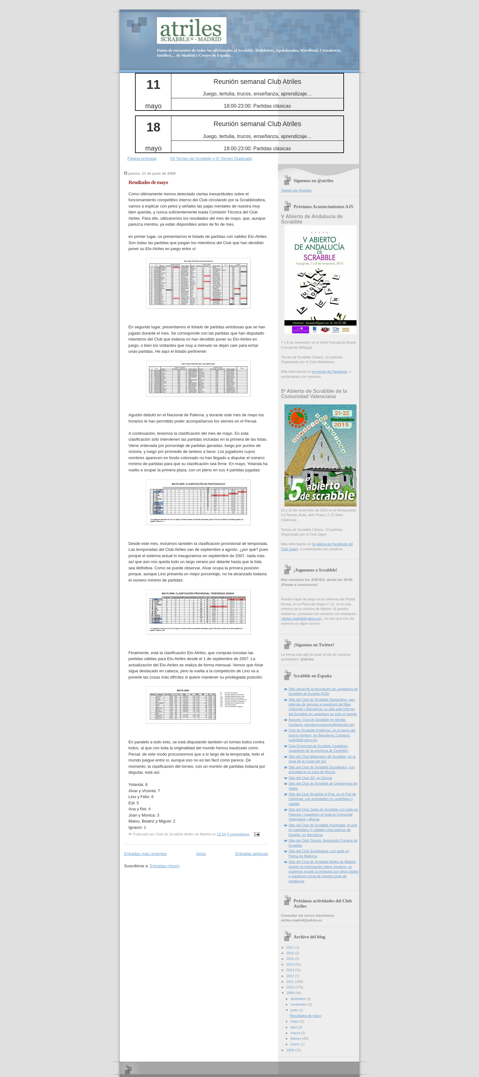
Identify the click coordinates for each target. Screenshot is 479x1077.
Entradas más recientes (145, 853)
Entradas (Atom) (165, 866)
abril (294, 1027)
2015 (290, 959)
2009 (290, 993)
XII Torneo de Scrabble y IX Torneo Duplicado (211, 158)
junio (294, 1010)
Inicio (201, 853)
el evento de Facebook (329, 371)
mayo (295, 1021)
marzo (295, 1033)
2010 (290, 987)
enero (295, 1044)
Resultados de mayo (148, 182)
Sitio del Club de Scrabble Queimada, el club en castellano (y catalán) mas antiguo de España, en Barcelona (323, 830)
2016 (290, 953)
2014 (290, 964)
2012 (290, 976)
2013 (290, 970)
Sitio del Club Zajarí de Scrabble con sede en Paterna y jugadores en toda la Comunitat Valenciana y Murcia (323, 814)
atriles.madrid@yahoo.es (301, 618)
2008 (290, 1050)
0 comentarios (238, 834)
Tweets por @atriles (296, 190)
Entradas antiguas (251, 853)
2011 (290, 981)
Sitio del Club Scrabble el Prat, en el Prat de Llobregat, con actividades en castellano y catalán (322, 799)
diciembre (298, 999)
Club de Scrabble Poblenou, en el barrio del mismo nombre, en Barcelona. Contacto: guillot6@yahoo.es (322, 735)
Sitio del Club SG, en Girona (310, 778)
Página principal (142, 158)
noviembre (299, 1004)
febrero (296, 1038)
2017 (290, 947)
